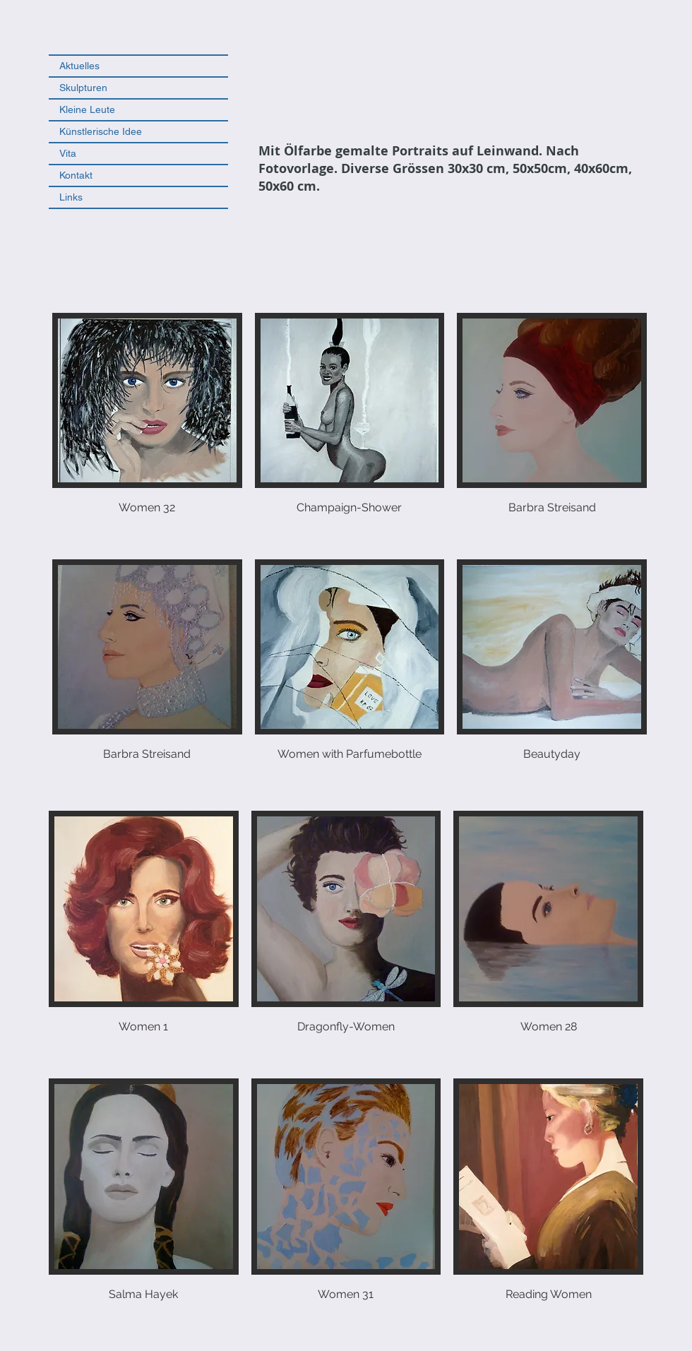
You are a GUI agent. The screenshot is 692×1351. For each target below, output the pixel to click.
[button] (147, 430)
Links (71, 197)
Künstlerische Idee (100, 131)
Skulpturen (83, 87)
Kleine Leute (87, 109)
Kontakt (76, 175)
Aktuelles (79, 65)
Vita (67, 153)
